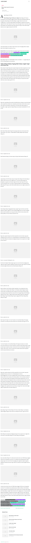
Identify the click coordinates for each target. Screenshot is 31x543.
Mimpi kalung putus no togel (6, 504)
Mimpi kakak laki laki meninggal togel (18, 504)
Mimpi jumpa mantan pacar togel (19, 505)
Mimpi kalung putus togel (5, 502)
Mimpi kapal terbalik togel (20, 499)
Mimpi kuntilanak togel (24, 52)
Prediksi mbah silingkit (12, 523)
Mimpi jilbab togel (13, 502)
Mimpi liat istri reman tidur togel (17, 55)
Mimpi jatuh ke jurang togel (10, 499)
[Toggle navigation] (29, 1)
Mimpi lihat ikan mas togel (5, 55)
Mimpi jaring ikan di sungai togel (6, 505)
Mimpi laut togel (17, 52)
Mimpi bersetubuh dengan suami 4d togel (15, 519)
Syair (2, 5)
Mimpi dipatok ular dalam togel (13, 515)
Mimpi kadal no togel (14, 501)
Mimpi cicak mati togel (12, 527)
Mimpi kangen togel (22, 501)
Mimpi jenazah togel (21, 502)
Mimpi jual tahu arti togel (5, 501)
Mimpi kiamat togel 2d (5, 56)
